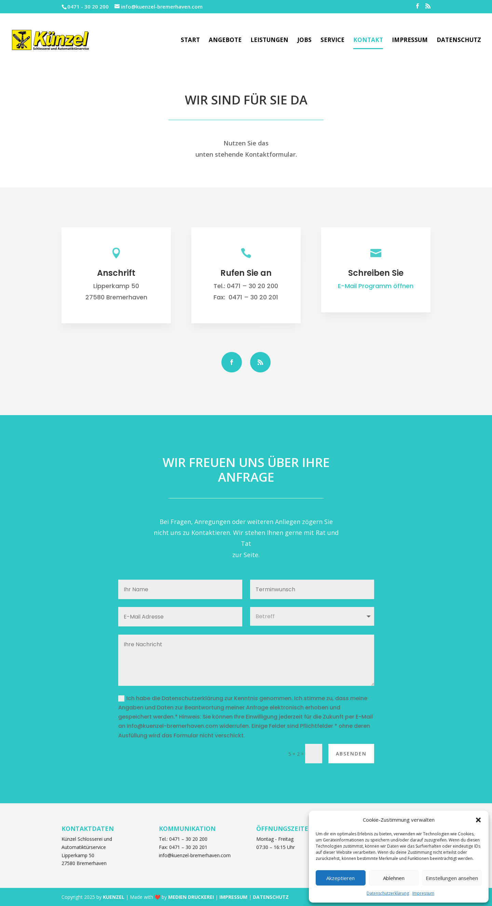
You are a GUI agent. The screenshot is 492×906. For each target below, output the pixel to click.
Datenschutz (459, 41)
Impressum (423, 893)
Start (190, 41)
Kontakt (368, 41)
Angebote (225, 41)
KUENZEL (113, 897)
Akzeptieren (340, 878)
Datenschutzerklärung (388, 893)
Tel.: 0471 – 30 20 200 (183, 839)
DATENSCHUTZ (271, 897)
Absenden (351, 753)
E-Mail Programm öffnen (375, 286)
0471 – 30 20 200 (252, 286)
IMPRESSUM (233, 897)
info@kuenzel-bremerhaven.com (195, 855)
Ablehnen (394, 878)
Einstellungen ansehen (452, 878)
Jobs (304, 41)
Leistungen (269, 41)
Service (332, 41)
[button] (478, 820)
